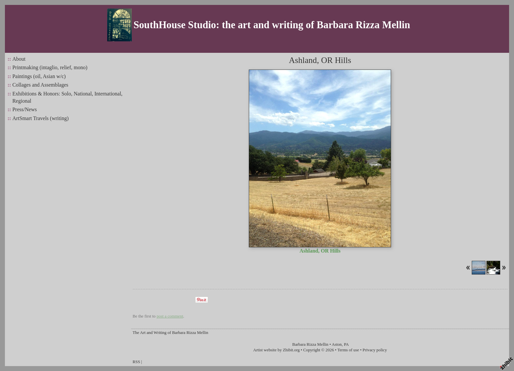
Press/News (24, 109)
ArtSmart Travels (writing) (40, 118)
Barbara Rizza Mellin (310, 344)
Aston (337, 344)
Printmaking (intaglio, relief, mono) (50, 67)
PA (346, 344)
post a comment (170, 316)
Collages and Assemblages (40, 85)
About (19, 59)
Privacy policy (375, 350)
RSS (136, 362)
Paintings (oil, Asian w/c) (39, 76)
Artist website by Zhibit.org (276, 350)
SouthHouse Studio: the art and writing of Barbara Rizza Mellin (271, 25)
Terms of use (348, 350)
